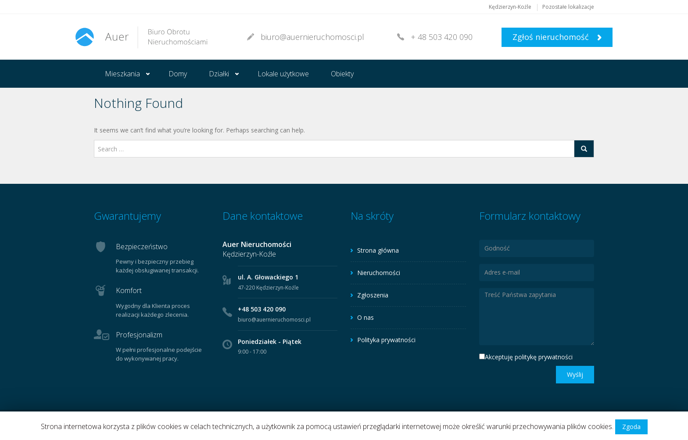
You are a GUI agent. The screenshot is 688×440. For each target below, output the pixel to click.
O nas (365, 317)
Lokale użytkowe (283, 74)
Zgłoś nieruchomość (557, 37)
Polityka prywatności (386, 340)
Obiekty (342, 74)
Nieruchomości (378, 272)
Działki (219, 74)
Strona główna (378, 250)
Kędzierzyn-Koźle (510, 7)
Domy (177, 74)
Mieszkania (122, 74)
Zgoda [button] (631, 426)
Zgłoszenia (372, 295)
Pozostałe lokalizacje (568, 7)
